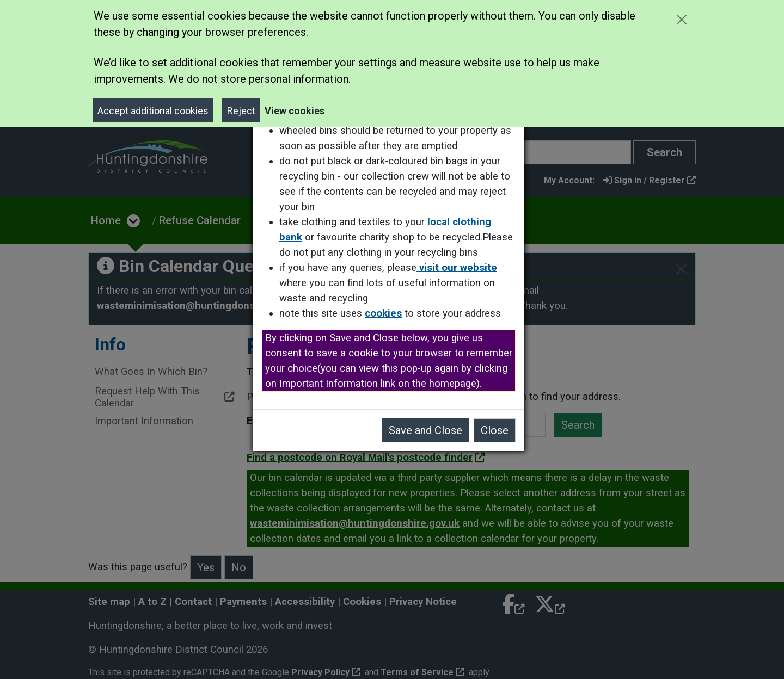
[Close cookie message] (681, 19)
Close (498, 430)
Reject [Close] (241, 110)
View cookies (294, 110)
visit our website (460, 268)
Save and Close (428, 430)
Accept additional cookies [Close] (153, 110)
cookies (386, 313)
